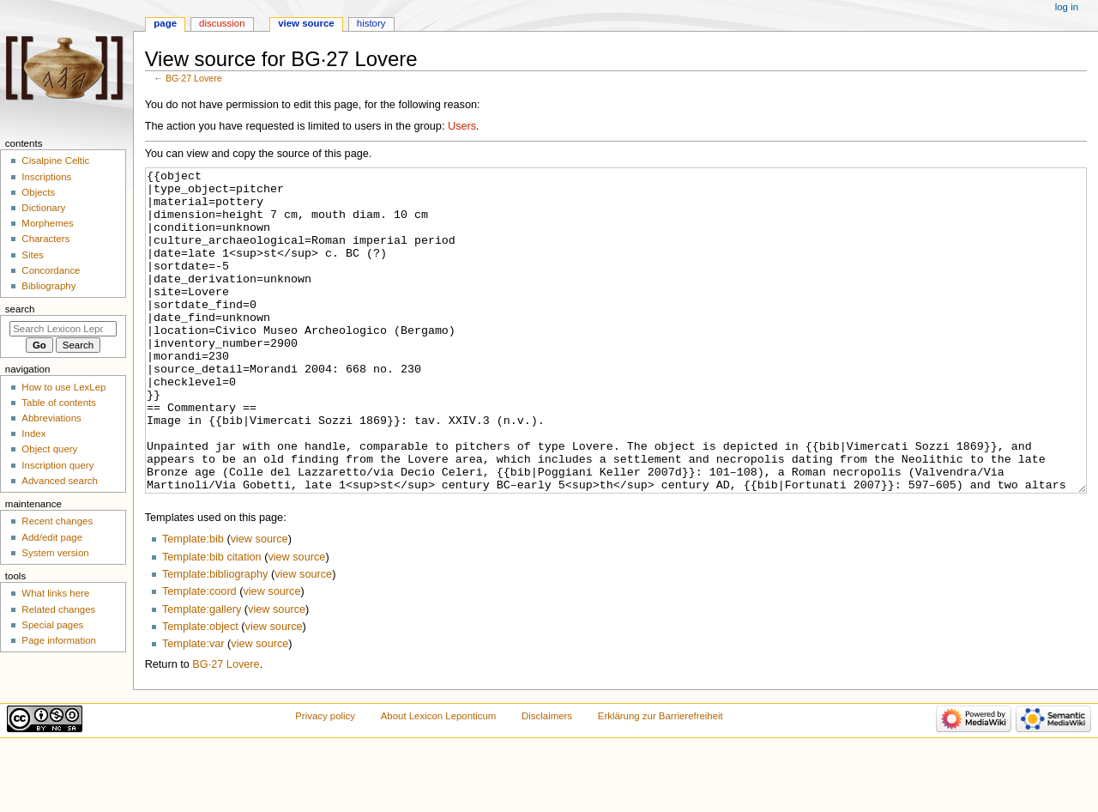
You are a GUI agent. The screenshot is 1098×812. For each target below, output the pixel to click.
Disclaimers (547, 780)
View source (306, 23)
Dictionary (43, 208)
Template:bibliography (215, 639)
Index (33, 433)
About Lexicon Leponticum (439, 780)
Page (165, 23)
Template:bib (193, 603)
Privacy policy (325, 780)
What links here (55, 593)
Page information (58, 640)
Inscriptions (46, 177)
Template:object (200, 691)
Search (20, 309)
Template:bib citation (212, 621)
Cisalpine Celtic (55, 160)
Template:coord (199, 656)
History (371, 23)
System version (54, 553)
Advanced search (59, 481)
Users (462, 126)
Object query (49, 449)
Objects (38, 192)
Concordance (50, 270)
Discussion (221, 23)
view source (259, 603)
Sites (32, 255)
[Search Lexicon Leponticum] (63, 328)
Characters (45, 238)
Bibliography (48, 286)
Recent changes (57, 521)
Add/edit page (51, 537)
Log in (1066, 7)
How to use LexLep (63, 387)
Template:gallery (201, 674)
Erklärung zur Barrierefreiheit (660, 780)
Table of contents (58, 402)
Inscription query (57, 465)
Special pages (52, 625)
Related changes (58, 609)
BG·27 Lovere (194, 78)
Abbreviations (51, 418)
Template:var (193, 708)
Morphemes (47, 223)
